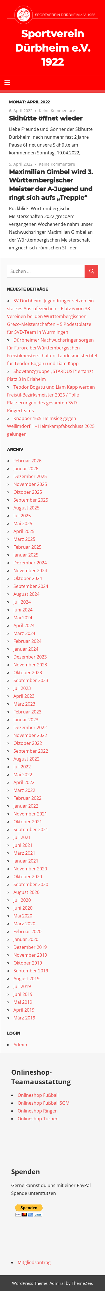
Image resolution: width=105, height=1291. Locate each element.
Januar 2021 (25, 861)
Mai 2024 (22, 618)
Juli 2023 (22, 688)
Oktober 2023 (27, 672)
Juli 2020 (22, 900)
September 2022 (30, 751)
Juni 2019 (22, 994)
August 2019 (26, 978)
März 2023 (24, 704)
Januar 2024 (25, 649)
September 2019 (30, 971)
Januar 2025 (25, 555)
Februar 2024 (27, 641)
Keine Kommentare (57, 110)
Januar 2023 (25, 720)
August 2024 (26, 594)
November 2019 (30, 955)
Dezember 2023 (30, 657)
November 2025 (30, 484)
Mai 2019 (22, 1002)
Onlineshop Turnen (38, 1119)
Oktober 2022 (27, 743)
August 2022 (26, 759)
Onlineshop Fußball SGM (43, 1103)
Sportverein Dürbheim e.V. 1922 (52, 47)
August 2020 (26, 892)
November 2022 (30, 735)
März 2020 (24, 924)
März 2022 (24, 790)
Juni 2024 (22, 610)
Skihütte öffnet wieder (45, 118)
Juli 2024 (22, 602)
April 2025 (23, 531)
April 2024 (23, 625)
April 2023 (23, 696)
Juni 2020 (22, 908)
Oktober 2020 (27, 876)
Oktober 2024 (27, 578)
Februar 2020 (27, 931)
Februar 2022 (27, 798)
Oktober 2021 (27, 822)
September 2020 (30, 884)
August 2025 (26, 508)
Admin (20, 1045)
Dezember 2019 (30, 947)
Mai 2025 (22, 523)
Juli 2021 (22, 837)
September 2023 (30, 680)
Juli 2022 (22, 767)
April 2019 (23, 1010)
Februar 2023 (27, 712)
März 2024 (24, 633)
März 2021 (24, 853)
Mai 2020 (22, 916)
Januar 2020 (25, 939)
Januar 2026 (25, 468)
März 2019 (24, 1018)
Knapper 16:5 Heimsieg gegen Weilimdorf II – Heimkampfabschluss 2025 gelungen (51, 426)
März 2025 (24, 539)
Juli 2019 (22, 986)
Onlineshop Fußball (38, 1095)
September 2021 (30, 829)
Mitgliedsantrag (34, 1262)
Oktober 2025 (27, 492)
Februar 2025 (27, 547)
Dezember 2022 (30, 727)
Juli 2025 (22, 516)
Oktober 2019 (27, 963)
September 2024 (30, 586)
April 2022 (23, 782)
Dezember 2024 (30, 563)
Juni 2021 (22, 845)
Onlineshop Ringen (38, 1111)
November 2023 (30, 665)
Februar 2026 (27, 461)
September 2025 (30, 500)
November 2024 (30, 570)
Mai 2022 (22, 774)
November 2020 (30, 869)
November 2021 (30, 814)
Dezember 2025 (30, 476)
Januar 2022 (25, 806)
